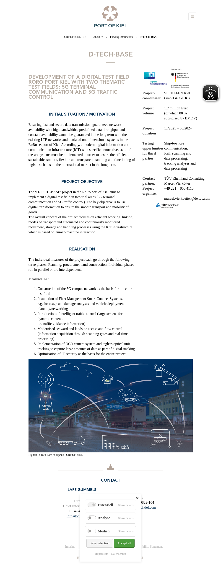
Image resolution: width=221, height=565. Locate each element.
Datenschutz (118, 553)
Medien (104, 531)
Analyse (104, 518)
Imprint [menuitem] (70, 546)
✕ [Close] (137, 498)
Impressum (101, 553)
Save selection (99, 543)
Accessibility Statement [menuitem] (148, 546)
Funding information (121, 37)
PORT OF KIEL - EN (74, 37)
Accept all (124, 543)
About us (98, 37)
